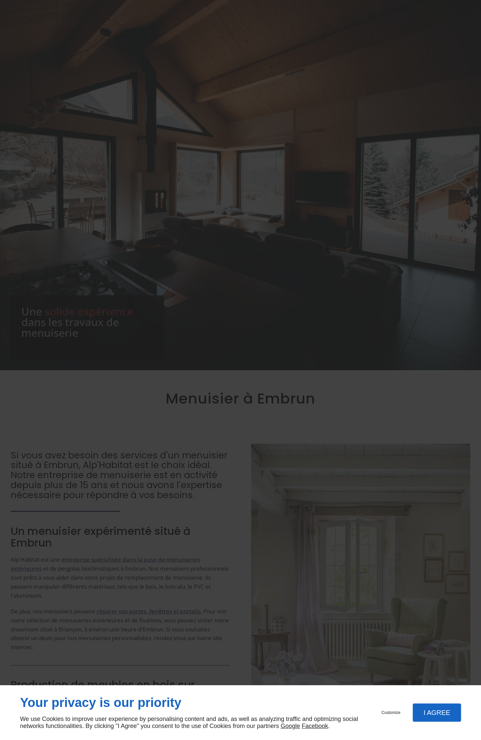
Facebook (315, 726)
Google (290, 726)
